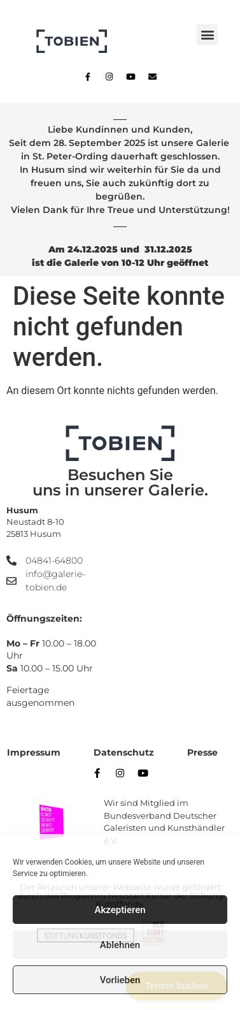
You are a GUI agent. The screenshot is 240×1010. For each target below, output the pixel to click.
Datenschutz (124, 752)
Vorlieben (120, 980)
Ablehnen (120, 945)
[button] (207, 34)
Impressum (33, 752)
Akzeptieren (119, 910)
